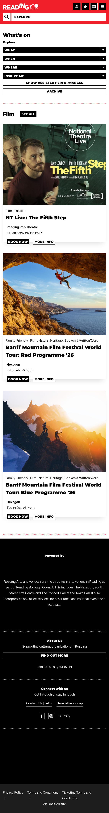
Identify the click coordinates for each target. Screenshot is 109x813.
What (55, 50)
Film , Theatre (54, 215)
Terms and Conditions (42, 792)
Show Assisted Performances (54, 83)
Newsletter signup (70, 703)
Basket (85, 6)
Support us (94, 6)
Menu (102, 6)
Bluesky (64, 716)
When (55, 58)
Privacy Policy (13, 792)
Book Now (18, 242)
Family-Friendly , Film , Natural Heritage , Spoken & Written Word (54, 349)
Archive (54, 91)
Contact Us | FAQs (39, 703)
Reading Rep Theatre (22, 227)
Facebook (41, 716)
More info (44, 242)
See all (28, 114)
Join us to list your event (54, 667)
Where (55, 67)
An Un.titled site (54, 804)
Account (76, 6)
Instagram (51, 716)
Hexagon (13, 364)
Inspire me (55, 76)
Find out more (54, 655)
